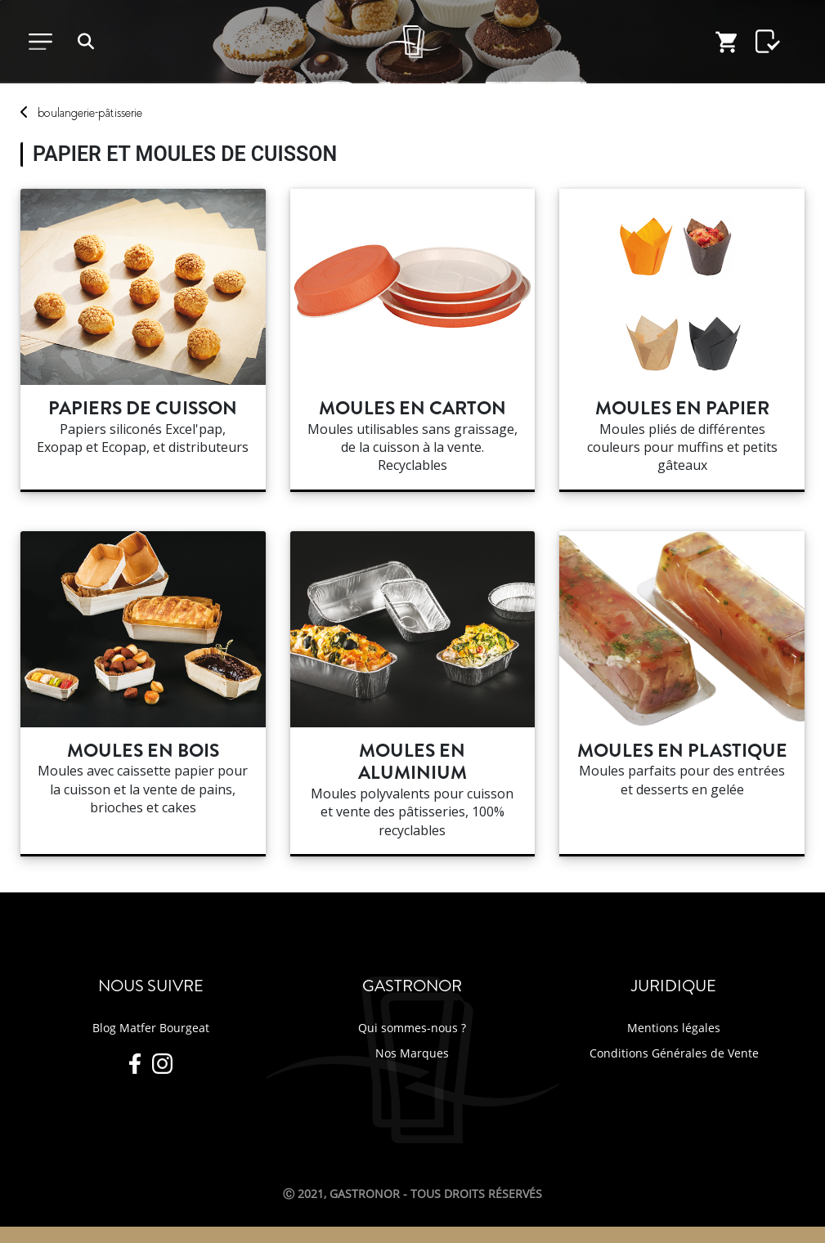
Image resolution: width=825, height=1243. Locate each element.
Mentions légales (673, 1027)
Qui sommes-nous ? (412, 1027)
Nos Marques (412, 1053)
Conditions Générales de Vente (674, 1053)
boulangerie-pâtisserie (90, 112)
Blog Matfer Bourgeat (150, 1027)
